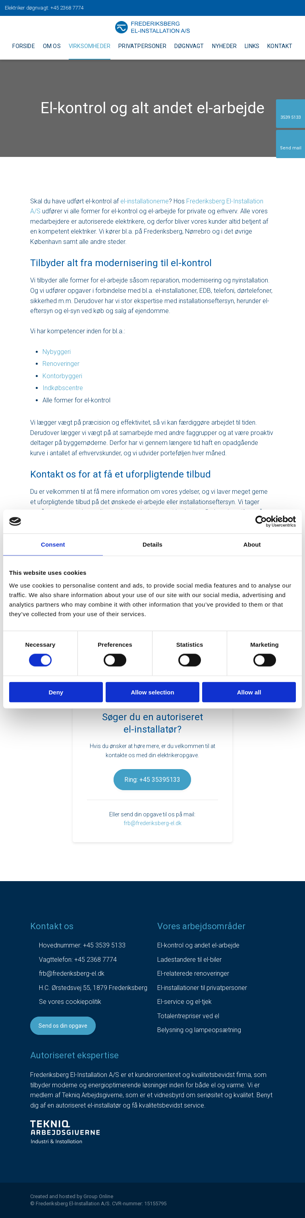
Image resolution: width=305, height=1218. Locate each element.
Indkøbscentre (62, 388)
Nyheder (224, 46)
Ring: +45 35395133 (152, 779)
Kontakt (279, 46)
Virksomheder (89, 46)
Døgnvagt (189, 46)
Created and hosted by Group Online (71, 1196)
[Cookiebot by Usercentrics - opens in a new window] (261, 522)
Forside (23, 46)
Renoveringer (60, 363)
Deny (55, 691)
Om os (52, 46)
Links (252, 46)
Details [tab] (152, 544)
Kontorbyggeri (62, 376)
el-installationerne (144, 201)
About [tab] (252, 544)
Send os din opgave (63, 1026)
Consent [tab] (53, 544)
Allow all (249, 691)
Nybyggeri (56, 352)
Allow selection (152, 691)
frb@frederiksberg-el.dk (152, 823)
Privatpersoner (142, 46)
